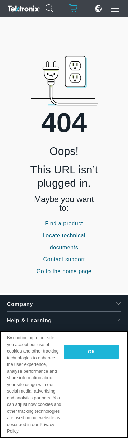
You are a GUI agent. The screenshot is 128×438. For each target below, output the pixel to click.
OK (91, 351)
